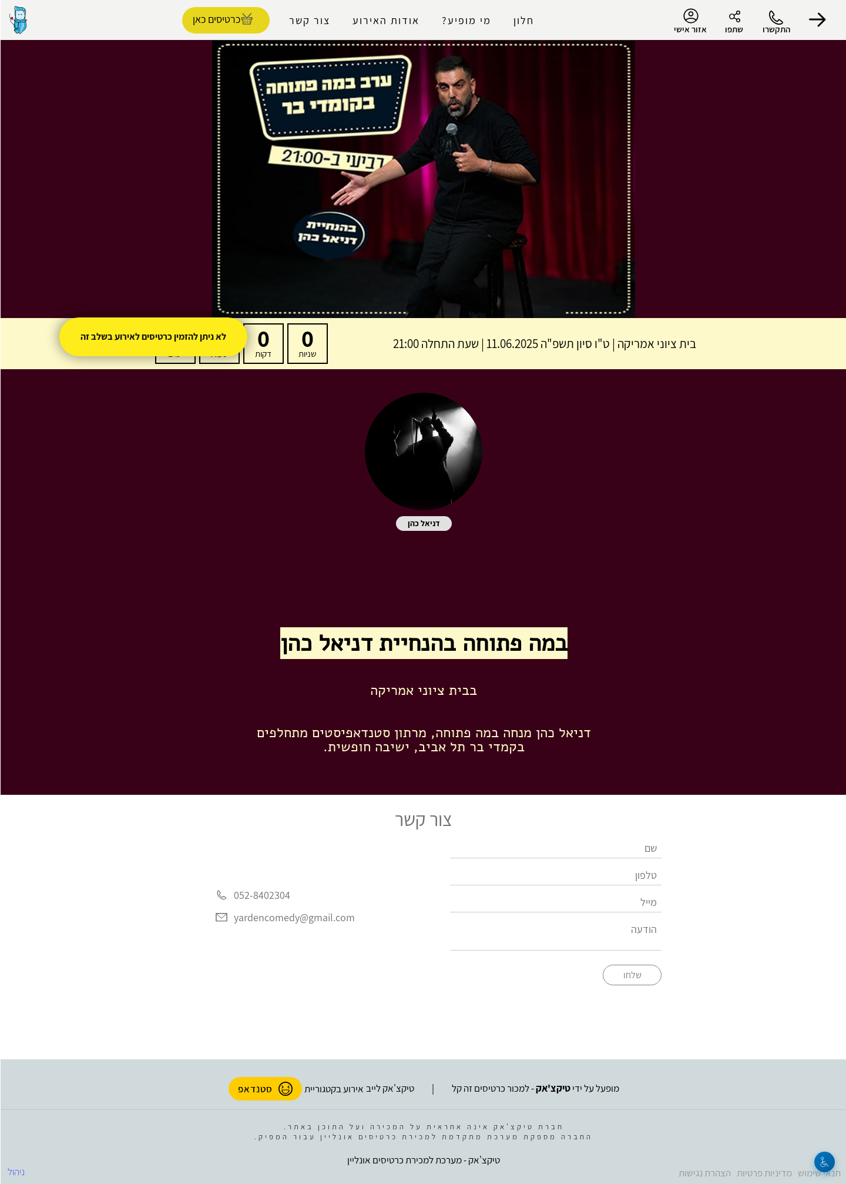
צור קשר (309, 20)
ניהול (15, 1171)
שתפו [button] (733, 29)
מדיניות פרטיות (763, 1172)
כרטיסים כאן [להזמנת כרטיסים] (216, 19)
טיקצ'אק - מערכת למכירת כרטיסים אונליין (423, 1159)
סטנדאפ (264, 1089)
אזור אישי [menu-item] (689, 21)
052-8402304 (261, 895)
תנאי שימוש (818, 1172)
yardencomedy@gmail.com (293, 917)
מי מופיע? (466, 20)
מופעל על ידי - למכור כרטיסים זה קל (535, 1088)
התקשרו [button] (776, 29)
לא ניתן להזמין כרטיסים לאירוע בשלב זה (153, 336)
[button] (816, 20)
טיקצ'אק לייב (389, 1088)
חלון (523, 20)
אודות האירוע (385, 20)
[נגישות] (824, 1162)
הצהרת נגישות (704, 1172)
